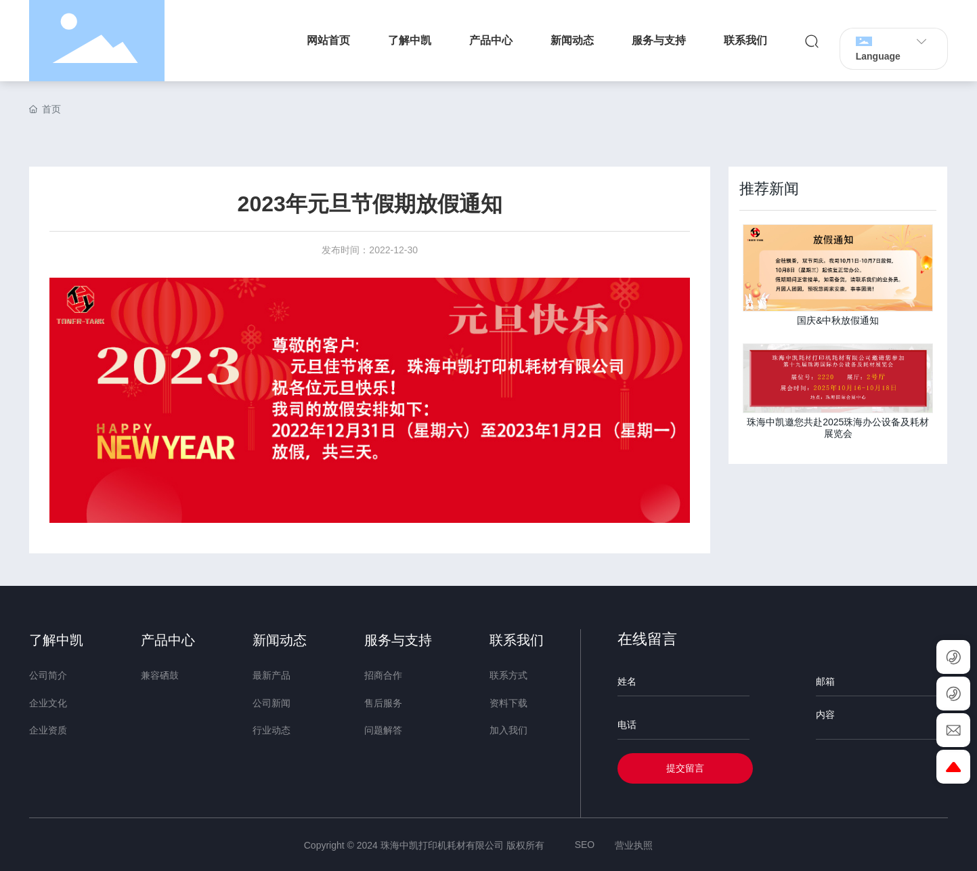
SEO (585, 844)
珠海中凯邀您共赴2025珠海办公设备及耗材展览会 (838, 428)
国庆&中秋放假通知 (838, 320)
